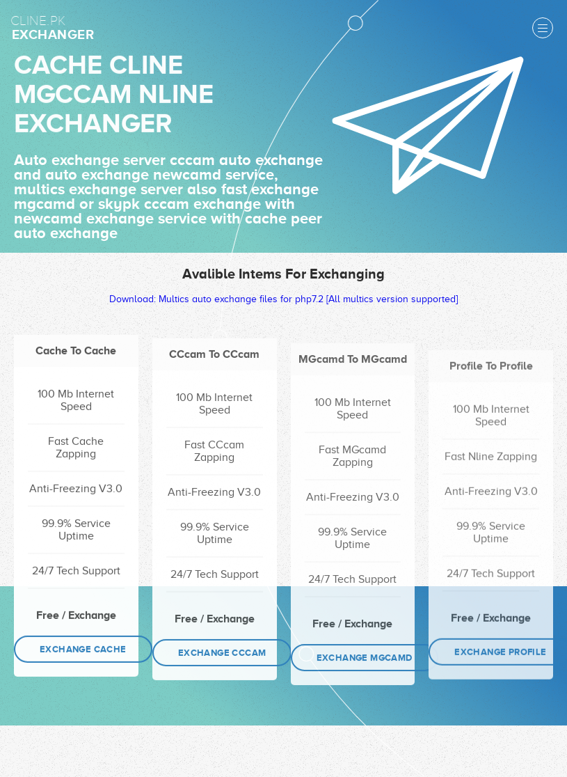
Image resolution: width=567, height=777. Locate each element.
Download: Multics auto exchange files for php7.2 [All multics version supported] (283, 302)
